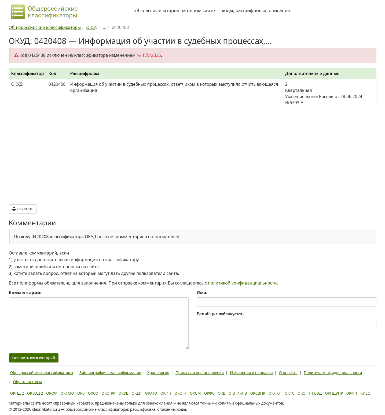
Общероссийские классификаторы (41, 372)
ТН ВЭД (315, 393)
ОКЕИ (136, 393)
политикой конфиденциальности (242, 283)
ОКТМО (67, 393)
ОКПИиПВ (238, 393)
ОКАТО (151, 393)
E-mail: (220, 314)
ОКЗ (81, 393)
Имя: (202, 293)
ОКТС (289, 393)
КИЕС (365, 393)
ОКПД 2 (17, 393)
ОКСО (93, 393)
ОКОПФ (108, 393)
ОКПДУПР (334, 393)
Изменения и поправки (251, 372)
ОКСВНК (257, 393)
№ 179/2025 (149, 55)
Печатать (23, 208)
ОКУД (124, 393)
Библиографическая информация (110, 372)
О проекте (288, 372)
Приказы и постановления (199, 372)
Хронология (158, 372)
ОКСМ (195, 393)
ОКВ (222, 393)
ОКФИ (351, 393)
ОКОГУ (180, 393)
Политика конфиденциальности (333, 372)
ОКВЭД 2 (35, 393)
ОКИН (165, 393)
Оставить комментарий (33, 357)
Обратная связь (27, 381)
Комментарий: (25, 293)
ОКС (301, 393)
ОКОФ (51, 393)
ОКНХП (275, 393)
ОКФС (209, 393)
